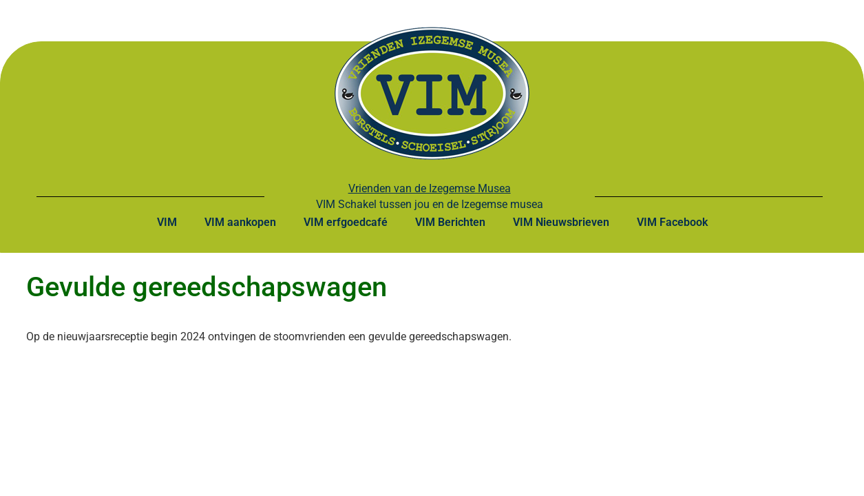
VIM (167, 222)
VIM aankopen (240, 222)
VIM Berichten (450, 222)
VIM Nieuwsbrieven (561, 222)
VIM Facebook (672, 222)
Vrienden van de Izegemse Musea (429, 188)
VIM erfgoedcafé (346, 222)
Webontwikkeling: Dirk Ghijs (649, 459)
